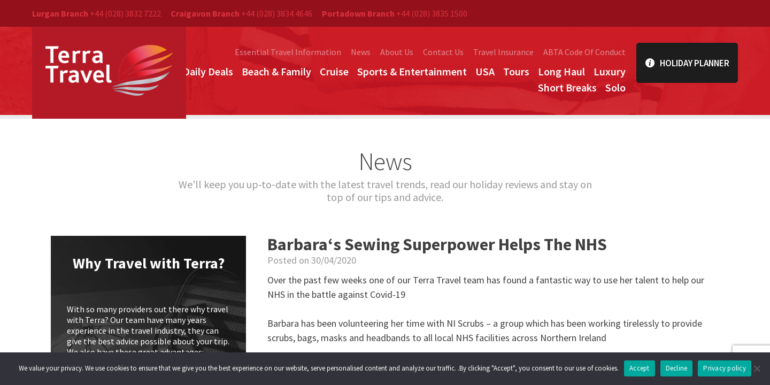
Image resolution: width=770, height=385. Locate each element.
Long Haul (561, 71)
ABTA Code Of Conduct (584, 52)
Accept (639, 368)
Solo (615, 87)
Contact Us (443, 52)
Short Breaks (567, 87)
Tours (516, 71)
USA (485, 71)
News (361, 52)
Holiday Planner (687, 63)
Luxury (610, 71)
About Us (396, 52)
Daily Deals (208, 71)
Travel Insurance (503, 52)
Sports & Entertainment (412, 71)
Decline (677, 368)
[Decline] (756, 368)
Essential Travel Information (288, 52)
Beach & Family (276, 71)
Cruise (334, 71)
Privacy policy (724, 368)
